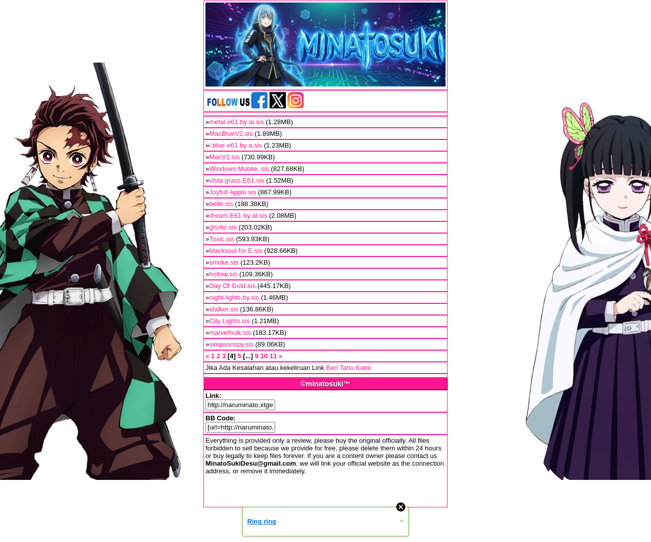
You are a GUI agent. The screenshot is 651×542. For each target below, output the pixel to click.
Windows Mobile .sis (239, 169)
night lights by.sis (234, 297)
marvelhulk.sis (230, 332)
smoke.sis (224, 262)
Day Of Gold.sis (232, 286)
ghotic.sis (222, 227)
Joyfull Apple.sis (232, 192)
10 (264, 356)
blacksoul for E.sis (235, 250)
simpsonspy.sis (231, 344)
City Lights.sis (229, 321)
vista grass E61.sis (236, 180)
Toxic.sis (221, 239)
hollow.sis (223, 274)
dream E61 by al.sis (238, 215)
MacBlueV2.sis (231, 133)
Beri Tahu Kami (348, 368)
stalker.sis (223, 309)
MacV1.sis (224, 157)
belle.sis (221, 204)
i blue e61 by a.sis (235, 145)
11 (273, 356)
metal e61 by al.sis (236, 122)
